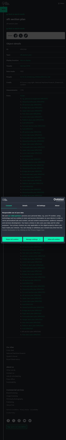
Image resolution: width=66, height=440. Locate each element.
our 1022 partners (14, 216)
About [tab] (57, 205)
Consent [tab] (9, 205)
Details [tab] (24, 205)
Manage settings (33, 239)
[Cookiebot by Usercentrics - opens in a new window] (55, 199)
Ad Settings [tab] (41, 205)
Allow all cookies (54, 239)
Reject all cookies (12, 239)
